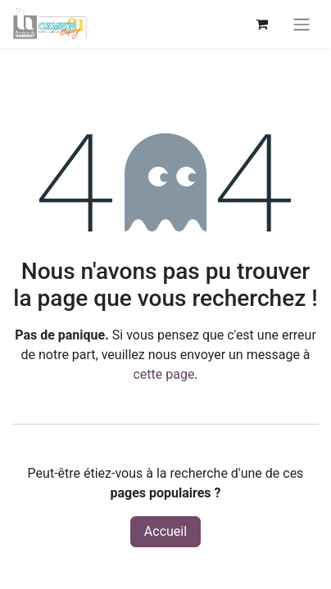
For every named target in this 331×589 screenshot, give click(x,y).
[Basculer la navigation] (301, 24)
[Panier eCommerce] (261, 23)
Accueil (165, 531)
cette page (163, 374)
